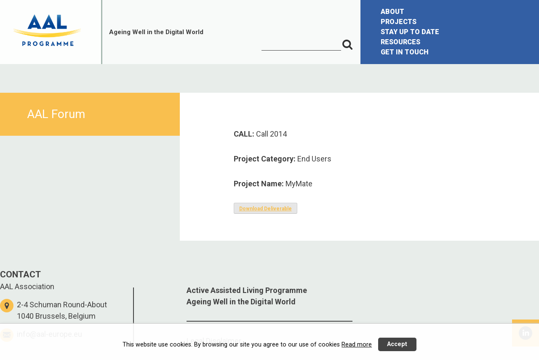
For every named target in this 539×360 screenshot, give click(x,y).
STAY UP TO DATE (410, 32)
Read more (357, 344)
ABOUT (392, 12)
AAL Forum (56, 114)
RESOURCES (400, 42)
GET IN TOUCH (405, 52)
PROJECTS (398, 22)
